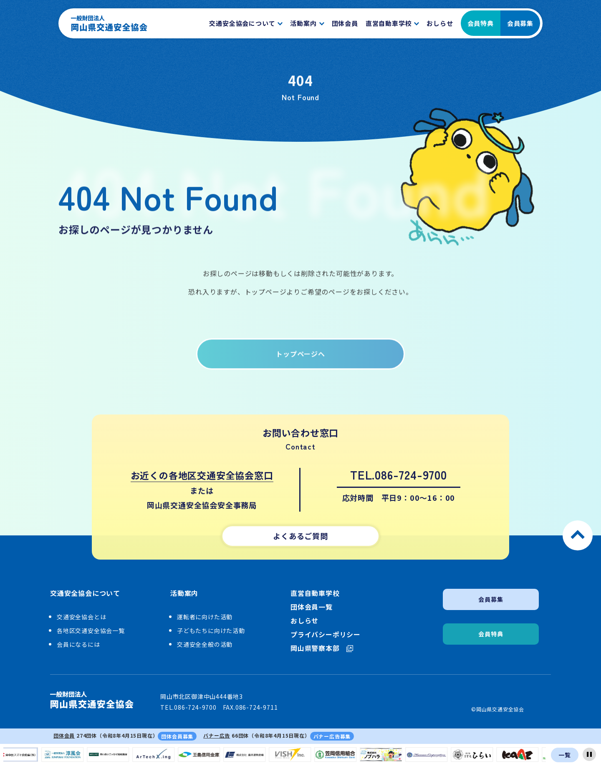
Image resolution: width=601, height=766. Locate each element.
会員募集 (520, 23)
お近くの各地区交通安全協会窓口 (202, 475)
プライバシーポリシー (325, 634)
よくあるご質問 (300, 535)
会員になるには (78, 644)
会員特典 (480, 23)
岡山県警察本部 (321, 648)
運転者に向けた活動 (204, 617)
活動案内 (184, 593)
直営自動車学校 (315, 593)
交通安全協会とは (81, 617)
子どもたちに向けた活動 (211, 630)
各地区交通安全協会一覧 (91, 630)
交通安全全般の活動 (204, 644)
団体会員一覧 (311, 607)
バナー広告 (216, 735)
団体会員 (64, 735)
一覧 (564, 755)
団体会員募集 (177, 736)
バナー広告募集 (332, 736)
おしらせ (304, 620)
